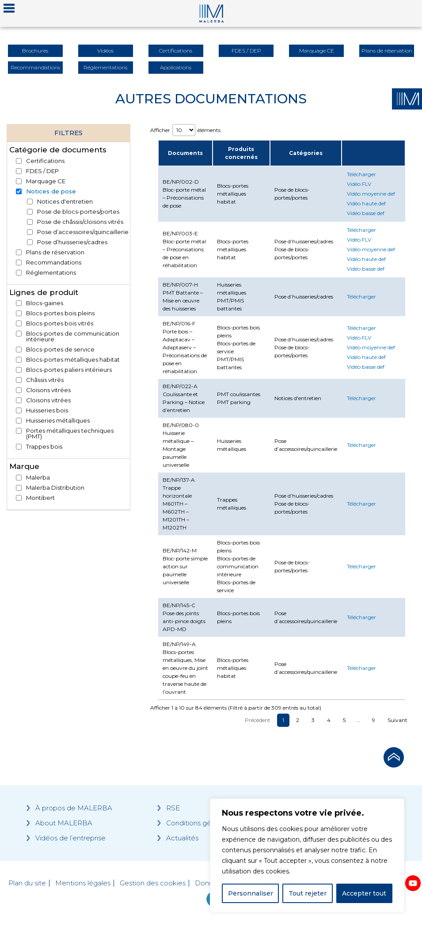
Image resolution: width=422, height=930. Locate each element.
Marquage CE (45, 181)
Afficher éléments (185, 130)
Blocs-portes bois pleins (60, 313)
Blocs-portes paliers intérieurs (69, 370)
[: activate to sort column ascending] (373, 153)
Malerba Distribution (55, 488)
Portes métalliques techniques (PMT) (70, 433)
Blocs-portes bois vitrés (59, 323)
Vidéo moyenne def (371, 193)
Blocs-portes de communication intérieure (72, 336)
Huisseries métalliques (58, 420)
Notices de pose (51, 191)
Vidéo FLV (359, 184)
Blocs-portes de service (60, 349)
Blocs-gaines (44, 303)
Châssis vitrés (45, 380)
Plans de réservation (55, 252)
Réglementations (51, 273)
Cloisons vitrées (48, 390)
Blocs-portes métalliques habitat (73, 360)
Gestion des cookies (153, 883)
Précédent (257, 720)
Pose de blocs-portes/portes (78, 212)
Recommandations (53, 262)
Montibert (40, 498)
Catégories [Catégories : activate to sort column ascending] (306, 153)
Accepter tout (364, 893)
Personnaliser (250, 893)
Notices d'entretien (65, 201)
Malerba (38, 477)
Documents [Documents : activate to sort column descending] (185, 153)
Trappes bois (44, 447)
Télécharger (361, 174)
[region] (307, 855)
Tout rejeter (308, 893)
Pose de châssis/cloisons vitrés (80, 222)
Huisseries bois (47, 410)
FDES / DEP (42, 171)
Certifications (45, 161)
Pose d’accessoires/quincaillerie (83, 232)
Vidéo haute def (366, 203)
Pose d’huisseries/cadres (72, 242)
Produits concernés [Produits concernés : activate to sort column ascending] (241, 153)
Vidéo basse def (365, 213)
